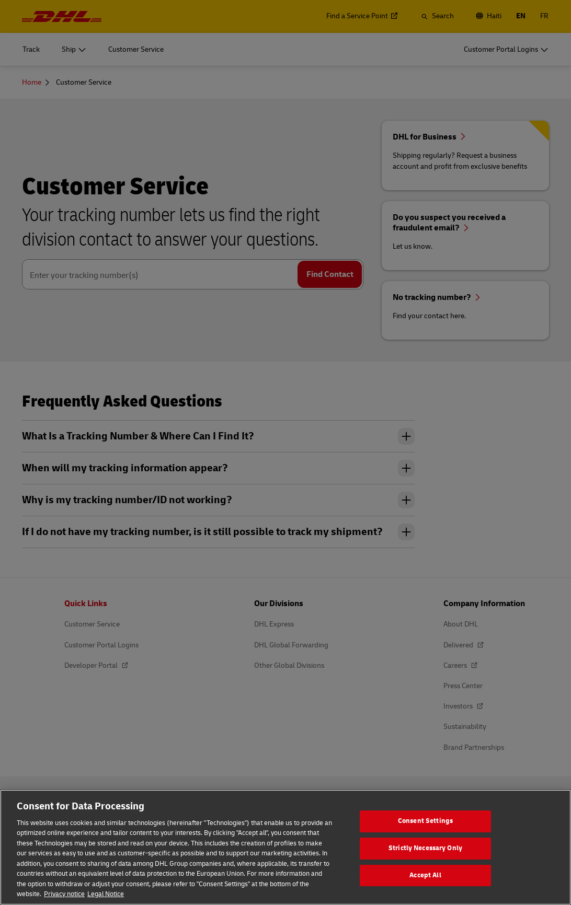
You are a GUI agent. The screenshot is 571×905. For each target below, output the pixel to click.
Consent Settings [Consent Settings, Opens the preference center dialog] (425, 821)
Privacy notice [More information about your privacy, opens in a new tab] (64, 894)
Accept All (425, 875)
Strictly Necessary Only (425, 848)
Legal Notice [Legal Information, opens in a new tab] (105, 894)
